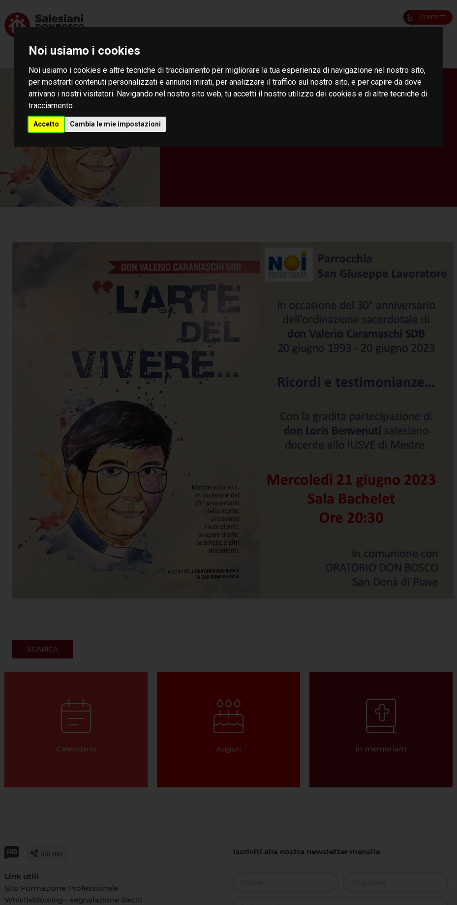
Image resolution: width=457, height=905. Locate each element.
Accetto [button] (46, 124)
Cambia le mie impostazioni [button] (115, 124)
